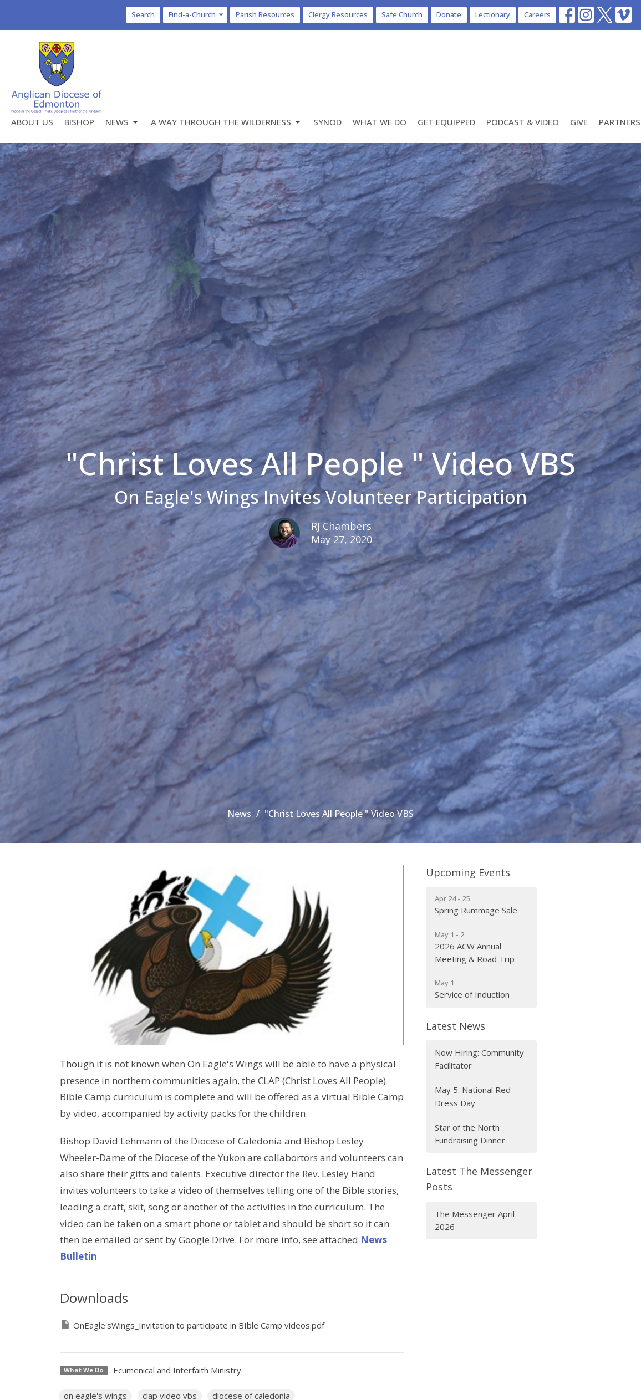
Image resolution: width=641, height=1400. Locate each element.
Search (143, 14)
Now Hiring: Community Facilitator (479, 1059)
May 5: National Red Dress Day (473, 1096)
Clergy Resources (338, 14)
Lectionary (492, 14)
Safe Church (402, 14)
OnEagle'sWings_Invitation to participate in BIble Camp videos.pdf (192, 1325)
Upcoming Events (468, 872)
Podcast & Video (522, 121)
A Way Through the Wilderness (226, 122)
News (122, 122)
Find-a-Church (197, 14)
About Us (32, 121)
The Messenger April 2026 (475, 1220)
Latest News (455, 1026)
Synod (327, 121)
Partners (619, 121)
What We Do (379, 121)
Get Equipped (446, 121)
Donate (448, 14)
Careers (537, 14)
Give (579, 121)
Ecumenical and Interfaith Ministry (177, 1370)
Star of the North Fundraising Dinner (470, 1134)
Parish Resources (265, 14)
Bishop (79, 121)
